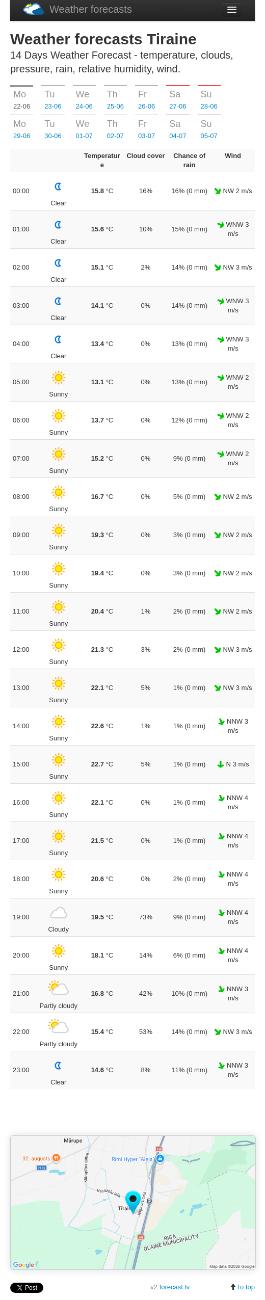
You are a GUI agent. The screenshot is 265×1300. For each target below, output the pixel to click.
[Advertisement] (132, 1113)
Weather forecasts (77, 9)
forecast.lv (175, 1287)
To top (242, 1287)
